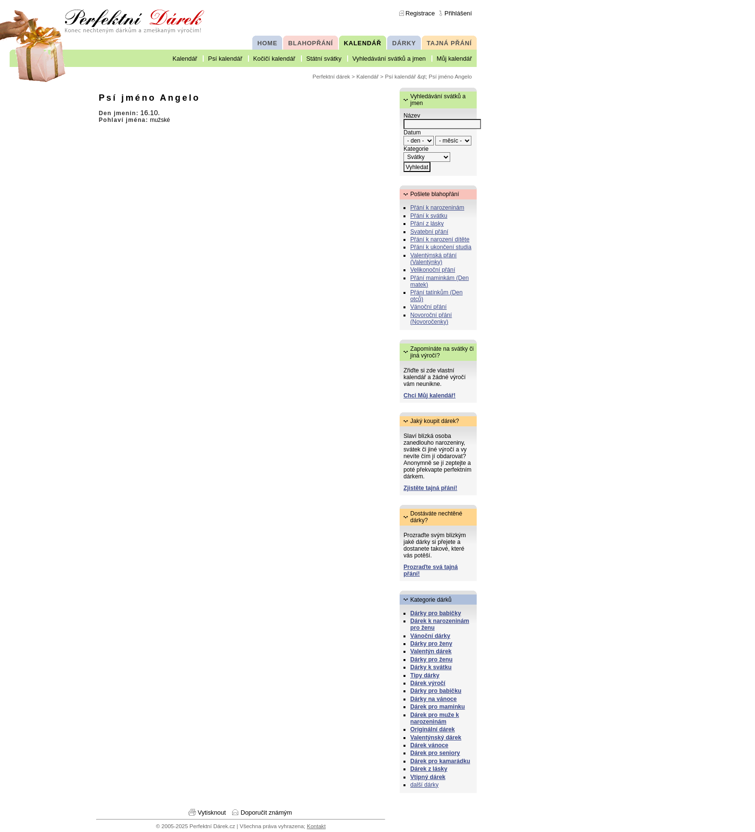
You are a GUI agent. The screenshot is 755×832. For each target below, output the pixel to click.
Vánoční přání (428, 307)
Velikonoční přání (432, 269)
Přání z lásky (427, 223)
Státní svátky (323, 58)
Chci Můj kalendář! (430, 395)
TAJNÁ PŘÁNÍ (449, 43)
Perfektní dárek (331, 76)
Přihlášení (458, 13)
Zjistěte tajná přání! (430, 488)
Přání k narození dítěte (439, 239)
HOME (267, 43)
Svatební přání (429, 231)
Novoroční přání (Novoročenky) (431, 318)
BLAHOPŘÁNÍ (310, 43)
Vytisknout (212, 812)
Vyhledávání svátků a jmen (389, 58)
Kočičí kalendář (274, 58)
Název (412, 115)
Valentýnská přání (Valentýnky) (433, 258)
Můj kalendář (454, 58)
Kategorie (416, 148)
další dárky (424, 784)
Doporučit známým (266, 812)
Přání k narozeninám (437, 207)
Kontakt (316, 826)
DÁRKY (404, 43)
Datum (412, 132)
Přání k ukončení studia (440, 247)
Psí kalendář (225, 58)
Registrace (420, 13)
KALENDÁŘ (362, 43)
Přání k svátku (428, 215)
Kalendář (184, 58)
